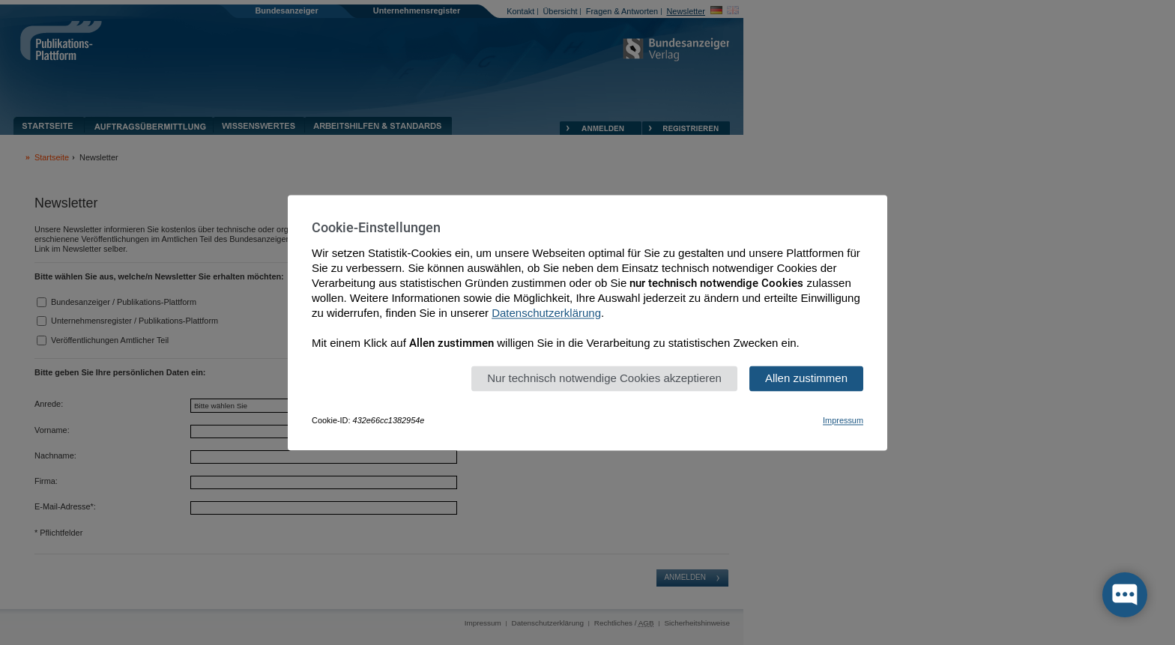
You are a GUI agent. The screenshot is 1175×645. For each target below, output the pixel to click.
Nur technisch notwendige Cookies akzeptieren (604, 378)
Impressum (843, 420)
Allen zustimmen (806, 378)
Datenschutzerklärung (546, 312)
